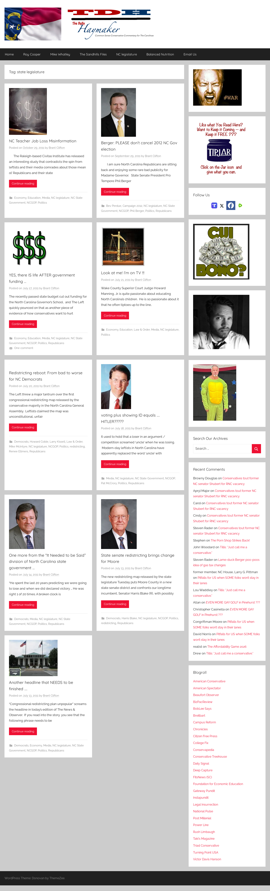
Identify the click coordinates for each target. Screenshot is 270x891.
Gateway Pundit (205, 796)
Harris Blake (129, 619)
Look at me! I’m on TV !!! (125, 273)
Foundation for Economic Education (219, 790)
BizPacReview (203, 707)
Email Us (190, 54)
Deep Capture (203, 776)
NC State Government (149, 479)
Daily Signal (201, 769)
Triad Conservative (206, 851)
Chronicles (201, 735)
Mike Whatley (60, 54)
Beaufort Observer (206, 701)
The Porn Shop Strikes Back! (231, 540)
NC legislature (126, 54)
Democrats (21, 442)
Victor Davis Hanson (208, 865)
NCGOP (32, 203)
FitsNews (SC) (203, 783)
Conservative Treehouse (211, 762)
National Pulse (203, 817)
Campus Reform (205, 728)
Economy (20, 198)
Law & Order (142, 330)
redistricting (77, 447)
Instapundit (201, 803)
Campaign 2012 (132, 206)
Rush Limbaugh (204, 837)
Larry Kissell (57, 442)
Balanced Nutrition (160, 54)
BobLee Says (202, 714)
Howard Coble (39, 442)
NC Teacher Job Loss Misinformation (46, 141)
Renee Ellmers (18, 452)
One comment (23, 348)
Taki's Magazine (204, 844)
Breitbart (199, 721)
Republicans (164, 211)
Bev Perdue (113, 206)
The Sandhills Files (93, 54)
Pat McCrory (109, 484)
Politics (42, 203)
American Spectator (207, 694)
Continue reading (23, 184)
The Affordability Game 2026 (228, 652)
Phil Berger (137, 211)
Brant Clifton (57, 148)
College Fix (201, 749)
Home (9, 54)
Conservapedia (204, 755)
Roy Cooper (32, 54)
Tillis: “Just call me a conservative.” (230, 659)
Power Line (201, 831)
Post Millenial (203, 824)
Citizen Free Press (206, 742)
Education (34, 198)
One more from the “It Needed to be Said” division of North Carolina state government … (46, 562)
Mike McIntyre (18, 447)
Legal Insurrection (206, 810)
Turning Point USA (206, 858)
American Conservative (210, 687)
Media (46, 198)
